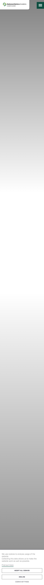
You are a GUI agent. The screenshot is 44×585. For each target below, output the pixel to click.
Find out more (7, 565)
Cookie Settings (22, 582)
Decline (22, 577)
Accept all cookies (22, 570)
